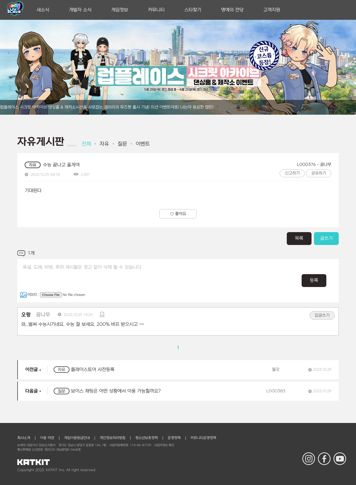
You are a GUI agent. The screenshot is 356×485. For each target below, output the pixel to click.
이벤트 (143, 144)
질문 (122, 144)
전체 (86, 144)
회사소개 (23, 438)
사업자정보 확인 (164, 445)
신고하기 (292, 173)
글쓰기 (326, 238)
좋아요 (178, 214)
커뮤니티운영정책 (203, 438)
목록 (299, 238)
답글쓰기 (322, 315)
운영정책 (174, 438)
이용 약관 (47, 438)
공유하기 (318, 173)
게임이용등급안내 (77, 438)
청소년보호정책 (146, 438)
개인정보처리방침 (112, 438)
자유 (104, 144)
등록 (314, 280)
